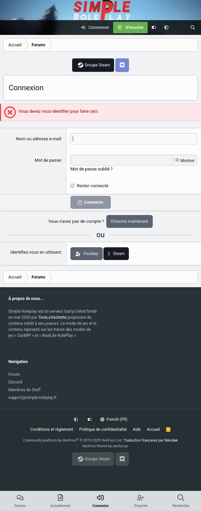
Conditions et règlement (52, 429)
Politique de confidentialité (103, 429)
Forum (14, 374)
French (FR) (113, 419)
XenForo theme (94, 446)
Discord (15, 382)
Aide (137, 429)
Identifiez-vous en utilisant (35, 252)
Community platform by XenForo (73, 440)
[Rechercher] (193, 27)
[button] (166, 27)
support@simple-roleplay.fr (32, 397)
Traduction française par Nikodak (150, 440)
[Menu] (8, 27)
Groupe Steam (97, 65)
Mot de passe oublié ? (91, 168)
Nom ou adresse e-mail (38, 138)
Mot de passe (48, 160)
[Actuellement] (179, 27)
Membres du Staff (24, 390)
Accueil (153, 429)
